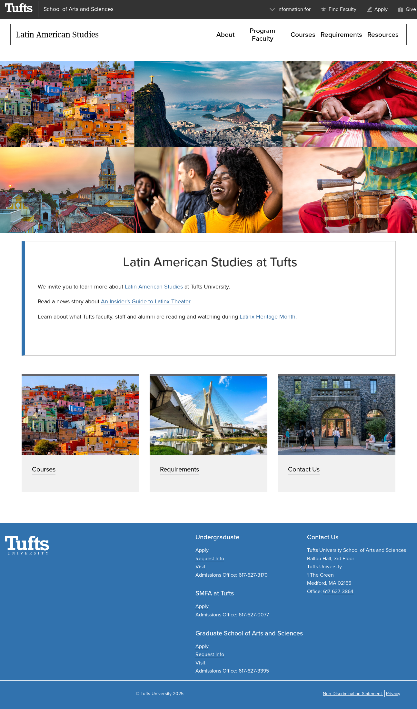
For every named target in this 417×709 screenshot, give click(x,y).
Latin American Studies (154, 286)
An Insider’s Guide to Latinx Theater (145, 301)
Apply (202, 550)
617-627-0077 (254, 614)
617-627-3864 (338, 591)
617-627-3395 (254, 670)
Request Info (209, 558)
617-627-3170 (253, 575)
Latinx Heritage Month (267, 316)
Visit (200, 566)
